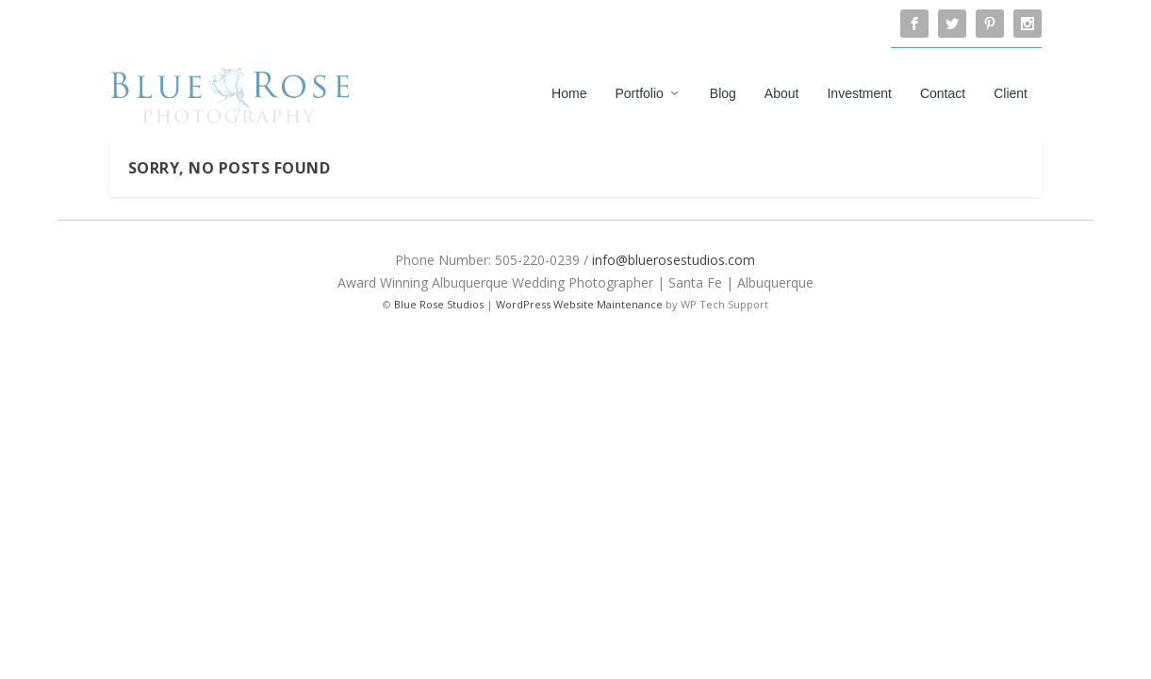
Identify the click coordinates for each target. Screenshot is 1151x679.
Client (1011, 93)
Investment (859, 93)
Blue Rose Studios (439, 304)
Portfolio (639, 93)
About (782, 93)
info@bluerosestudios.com (673, 260)
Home (568, 93)
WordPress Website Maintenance (579, 304)
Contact (942, 93)
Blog (723, 93)
